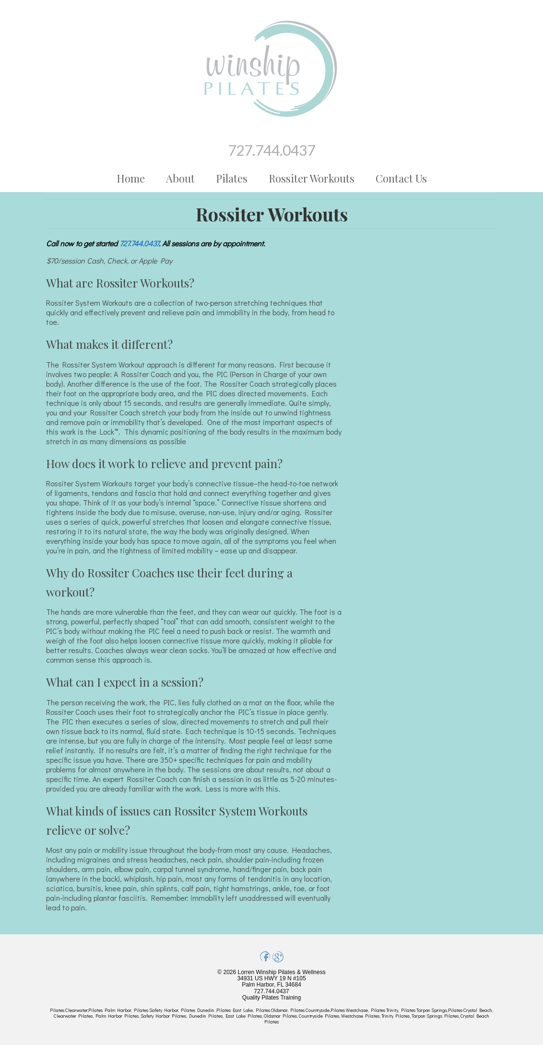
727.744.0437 (271, 150)
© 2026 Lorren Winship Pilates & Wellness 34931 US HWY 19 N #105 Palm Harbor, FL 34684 (271, 978)
